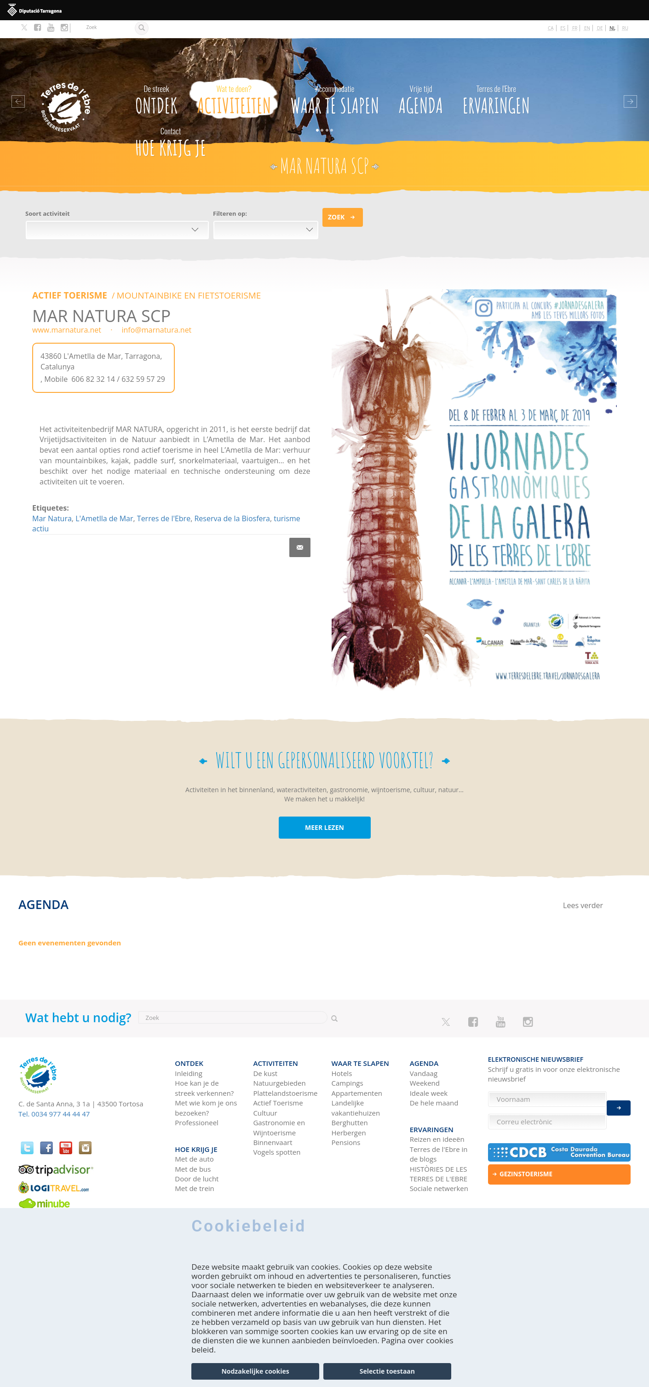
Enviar (619, 1103)
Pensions (346, 1120)
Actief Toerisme (278, 1080)
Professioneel (196, 1100)
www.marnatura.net (66, 311)
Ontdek (156, 79)
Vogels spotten (276, 1129)
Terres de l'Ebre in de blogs (439, 1127)
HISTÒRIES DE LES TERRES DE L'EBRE (438, 1147)
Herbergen (349, 1110)
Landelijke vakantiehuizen (356, 1085)
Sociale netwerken (439, 1162)
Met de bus (193, 1142)
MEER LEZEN (324, 809)
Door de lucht (196, 1152)
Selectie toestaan (387, 1371)
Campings (347, 1060)
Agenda (421, 79)
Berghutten (350, 1100)
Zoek (336, 199)
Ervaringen (496, 79)
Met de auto (194, 1132)
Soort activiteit (47, 195)
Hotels (342, 1051)
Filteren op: (230, 195)
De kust (265, 1051)
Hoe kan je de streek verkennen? (204, 1065)
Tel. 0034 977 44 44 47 (54, 1095)
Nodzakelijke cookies (255, 1371)
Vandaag (423, 1051)
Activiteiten (234, 79)
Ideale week (429, 1070)
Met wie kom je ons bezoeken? (206, 1085)
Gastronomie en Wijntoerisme (279, 1105)
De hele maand (434, 1080)
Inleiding (188, 1051)
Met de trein (194, 1162)
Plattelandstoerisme (285, 1070)
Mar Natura (52, 499)
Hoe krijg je (170, 122)
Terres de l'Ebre (163, 499)
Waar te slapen (335, 79)
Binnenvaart (272, 1120)
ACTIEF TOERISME (68, 276)
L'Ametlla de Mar (104, 499)
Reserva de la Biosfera (232, 499)
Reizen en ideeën (437, 1112)
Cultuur (265, 1090)
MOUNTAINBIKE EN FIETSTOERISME (178, 276)
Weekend (425, 1060)
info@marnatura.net (155, 311)
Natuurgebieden (279, 1060)
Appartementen (357, 1070)
